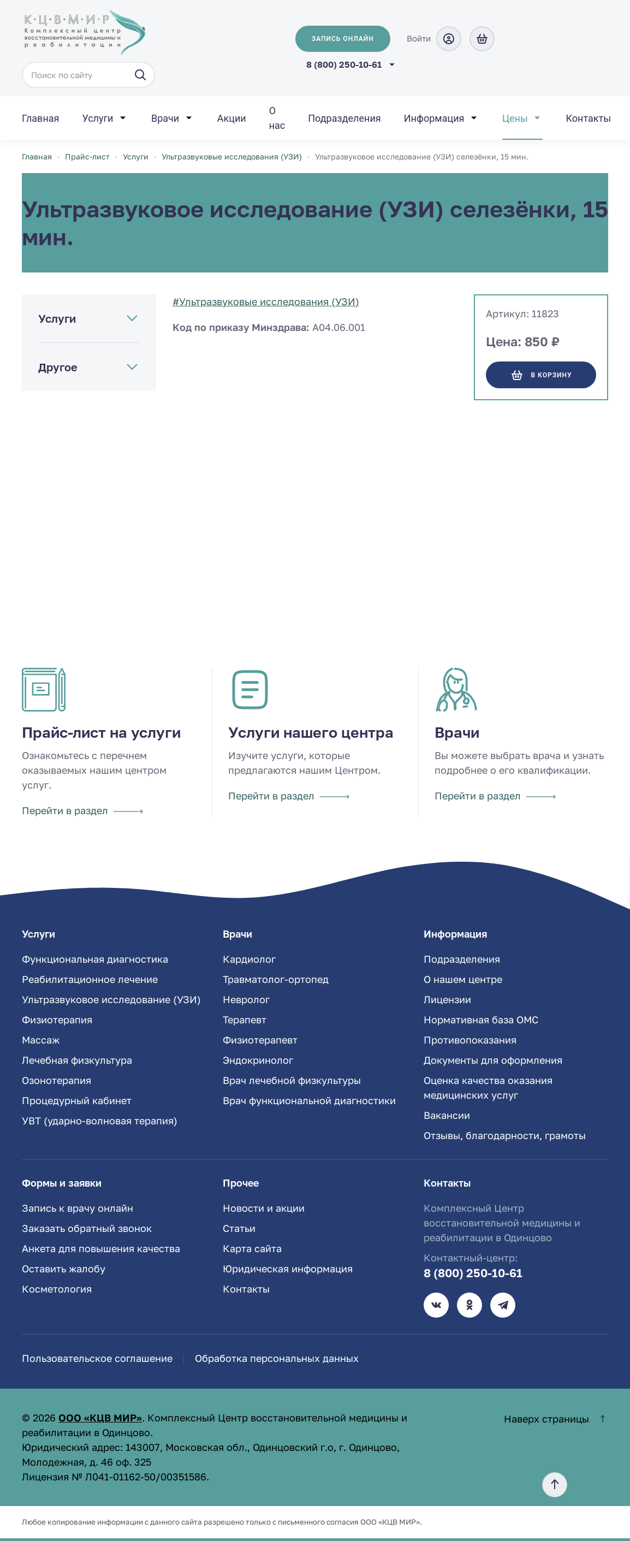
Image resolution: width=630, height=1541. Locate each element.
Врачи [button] (165, 118)
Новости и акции (264, 1208)
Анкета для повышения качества (101, 1248)
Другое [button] (58, 367)
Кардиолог (249, 959)
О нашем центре (463, 979)
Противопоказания (470, 1040)
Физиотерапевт (260, 1040)
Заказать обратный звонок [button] (87, 1228)
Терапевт (244, 1019)
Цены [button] (515, 118)
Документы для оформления (493, 1060)
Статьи (239, 1228)
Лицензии (447, 999)
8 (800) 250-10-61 (344, 64)
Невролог (246, 999)
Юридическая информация (288, 1269)
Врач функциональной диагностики (309, 1100)
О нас (277, 118)
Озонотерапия (56, 1080)
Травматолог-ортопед (276, 979)
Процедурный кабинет (77, 1100)
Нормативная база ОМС (481, 1019)
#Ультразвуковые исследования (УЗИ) (266, 301)
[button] (554, 1484)
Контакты (588, 118)
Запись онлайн (343, 39)
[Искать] (140, 75)
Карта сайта (252, 1248)
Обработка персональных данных (277, 1358)
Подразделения (344, 118)
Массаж (41, 1040)
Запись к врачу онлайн (77, 1208)
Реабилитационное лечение (90, 979)
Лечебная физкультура (77, 1060)
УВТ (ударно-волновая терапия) (99, 1121)
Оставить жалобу (63, 1269)
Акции (231, 118)
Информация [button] (434, 118)
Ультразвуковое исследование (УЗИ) (111, 999)
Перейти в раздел (82, 810)
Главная (40, 118)
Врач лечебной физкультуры (292, 1080)
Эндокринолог (258, 1060)
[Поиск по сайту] (88, 75)
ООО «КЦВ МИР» (100, 1418)
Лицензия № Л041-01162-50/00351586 (114, 1477)
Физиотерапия (57, 1019)
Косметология (57, 1289)
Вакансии (447, 1115)
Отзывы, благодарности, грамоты (505, 1135)
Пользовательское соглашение (97, 1358)
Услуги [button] (97, 118)
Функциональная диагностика (95, 959)
